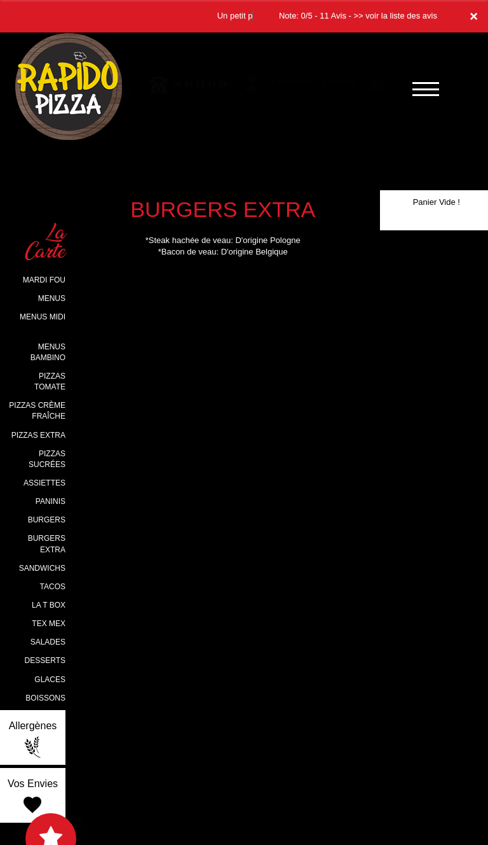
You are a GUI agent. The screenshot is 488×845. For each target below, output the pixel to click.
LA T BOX (48, 605)
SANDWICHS (42, 568)
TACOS (52, 586)
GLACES (49, 679)
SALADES (47, 642)
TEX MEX (48, 623)
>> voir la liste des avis (395, 15)
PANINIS (50, 501)
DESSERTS (45, 660)
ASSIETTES (44, 482)
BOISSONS (45, 698)
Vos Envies (33, 797)
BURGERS (46, 519)
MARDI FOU (44, 280)
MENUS (51, 298)
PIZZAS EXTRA (38, 435)
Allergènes (33, 739)
